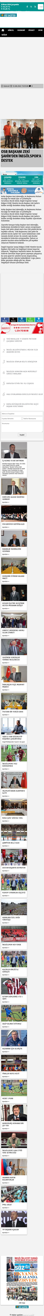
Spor (40, 30)
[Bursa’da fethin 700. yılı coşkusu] (22, 383)
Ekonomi (21, 30)
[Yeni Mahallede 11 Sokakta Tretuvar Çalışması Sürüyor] (22, 340)
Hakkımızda (10, 12)
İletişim (18, 12)
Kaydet (22, 435)
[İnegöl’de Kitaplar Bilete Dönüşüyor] (22, 361)
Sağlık (4, 35)
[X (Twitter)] (31, 7)
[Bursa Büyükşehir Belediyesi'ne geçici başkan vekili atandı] (22, 405)
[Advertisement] (22, 60)
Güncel (11, 30)
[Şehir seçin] (9, 174)
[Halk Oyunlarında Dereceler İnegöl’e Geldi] (22, 394)
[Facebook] (27, 7)
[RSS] (35, 7)
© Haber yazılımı (22, 1315)
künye (27, 12)
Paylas (4, 320)
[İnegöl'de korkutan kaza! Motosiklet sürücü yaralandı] (22, 372)
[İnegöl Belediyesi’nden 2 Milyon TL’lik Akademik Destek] (22, 350)
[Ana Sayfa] (3, 30)
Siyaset (31, 30)
